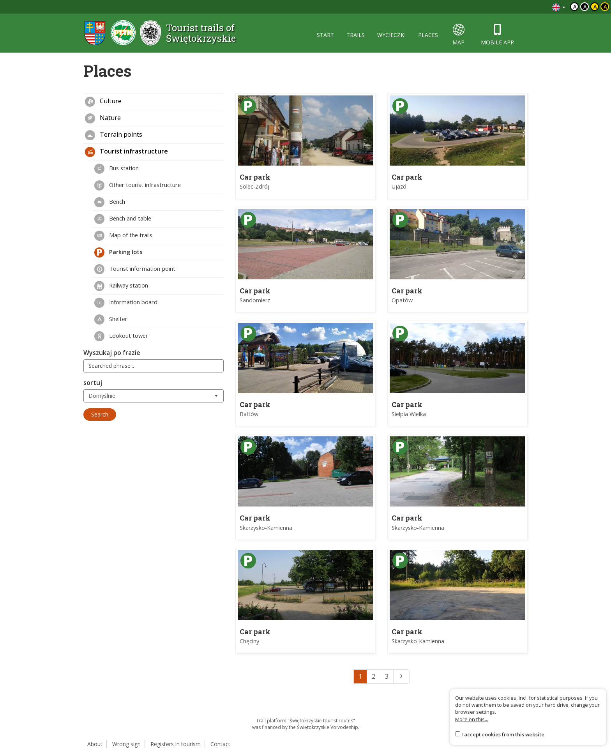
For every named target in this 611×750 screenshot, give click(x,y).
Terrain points (113, 135)
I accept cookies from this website (502, 734)
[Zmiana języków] (559, 7)
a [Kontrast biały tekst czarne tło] (585, 6)
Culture (103, 102)
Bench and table (122, 219)
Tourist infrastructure (126, 152)
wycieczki (391, 35)
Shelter (110, 319)
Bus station (116, 169)
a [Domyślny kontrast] (575, 6)
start (325, 35)
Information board (125, 303)
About (94, 744)
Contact (220, 744)
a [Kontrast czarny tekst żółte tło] (595, 6)
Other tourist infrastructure (137, 185)
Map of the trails (123, 236)
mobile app (497, 35)
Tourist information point (134, 269)
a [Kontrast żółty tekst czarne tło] (605, 6)
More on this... (471, 719)
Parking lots (118, 252)
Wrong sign (126, 744)
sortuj (92, 382)
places (428, 35)
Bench (109, 202)
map (458, 35)
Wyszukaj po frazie (111, 352)
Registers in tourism (175, 744)
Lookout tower (121, 336)
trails (355, 35)
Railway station (121, 286)
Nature (103, 118)
